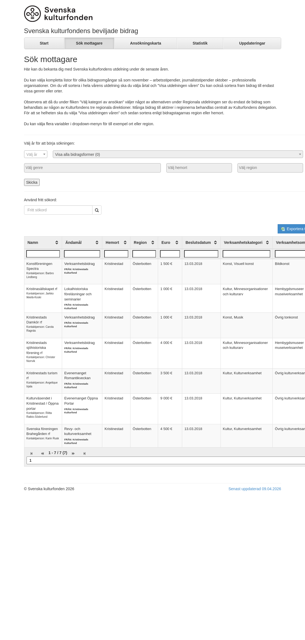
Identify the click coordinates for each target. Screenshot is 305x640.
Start (44, 43)
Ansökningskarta (145, 43)
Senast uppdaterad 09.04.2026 (254, 489)
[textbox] (35, 154)
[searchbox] (92, 167)
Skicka (31, 182)
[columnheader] (43, 242)
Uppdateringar (252, 43)
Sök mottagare (89, 43)
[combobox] (35, 154)
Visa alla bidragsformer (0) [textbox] (77, 154)
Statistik (200, 43)
